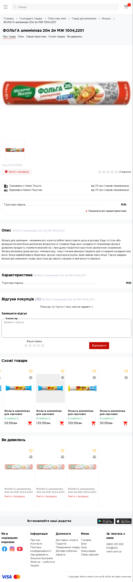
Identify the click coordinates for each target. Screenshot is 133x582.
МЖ (123, 204)
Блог (84, 544)
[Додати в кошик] (30, 423)
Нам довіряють (39, 555)
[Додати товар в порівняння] (30, 377)
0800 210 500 (115, 544)
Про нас (35, 540)
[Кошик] (126, 6)
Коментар (11, 319)
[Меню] (5, 6)
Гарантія (61, 544)
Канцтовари (88, 551)
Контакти (36, 544)
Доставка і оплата (67, 540)
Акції (84, 547)
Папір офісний (89, 555)
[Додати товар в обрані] (30, 371)
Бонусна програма (41, 558)
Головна (86, 540)
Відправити (99, 345)
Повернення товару (68, 547)
